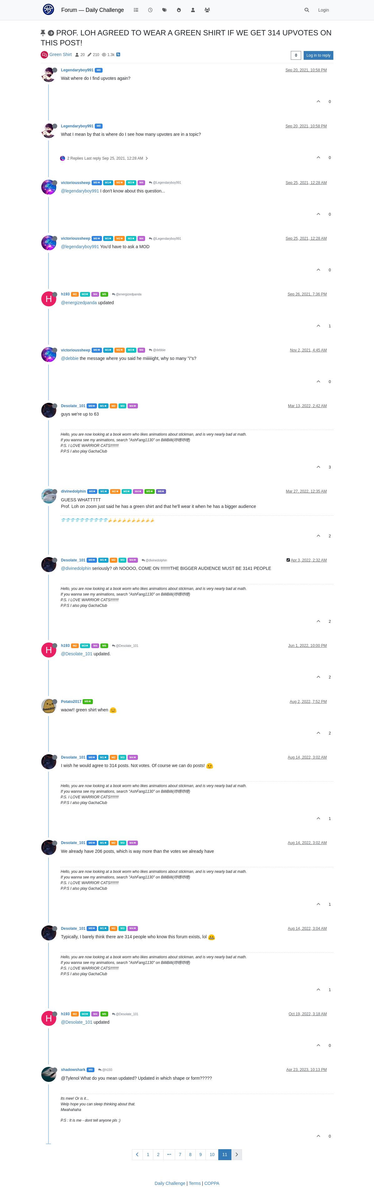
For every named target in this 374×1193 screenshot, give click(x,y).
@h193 (105, 1070)
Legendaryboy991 (77, 70)
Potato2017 (71, 701)
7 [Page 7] (180, 1154)
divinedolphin (73, 491)
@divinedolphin (154, 560)
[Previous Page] (137, 1154)
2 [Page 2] (158, 1154)
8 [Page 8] (190, 1154)
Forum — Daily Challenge (92, 10)
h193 (65, 294)
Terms (195, 1183)
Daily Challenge (170, 1183)
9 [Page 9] (201, 1154)
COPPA (211, 1183)
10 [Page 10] (212, 1154)
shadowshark (73, 1070)
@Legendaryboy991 (165, 182)
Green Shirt (60, 54)
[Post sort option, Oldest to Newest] (296, 55)
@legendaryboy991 (80, 190)
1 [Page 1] (148, 1154)
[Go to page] (169, 1154)
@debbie (157, 350)
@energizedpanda (127, 294)
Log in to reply (318, 55)
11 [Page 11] (224, 1154)
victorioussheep (75, 183)
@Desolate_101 (125, 646)
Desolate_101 (73, 406)
